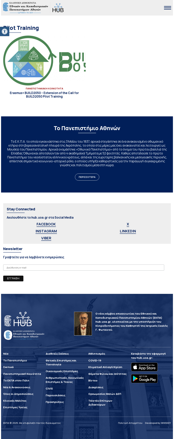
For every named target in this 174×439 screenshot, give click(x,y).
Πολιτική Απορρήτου (130, 423)
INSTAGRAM (46, 231)
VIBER (46, 238)
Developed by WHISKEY (158, 423)
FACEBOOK (46, 224)
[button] (4, 31)
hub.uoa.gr (144, 358)
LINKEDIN (128, 231)
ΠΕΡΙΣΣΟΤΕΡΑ (87, 177)
